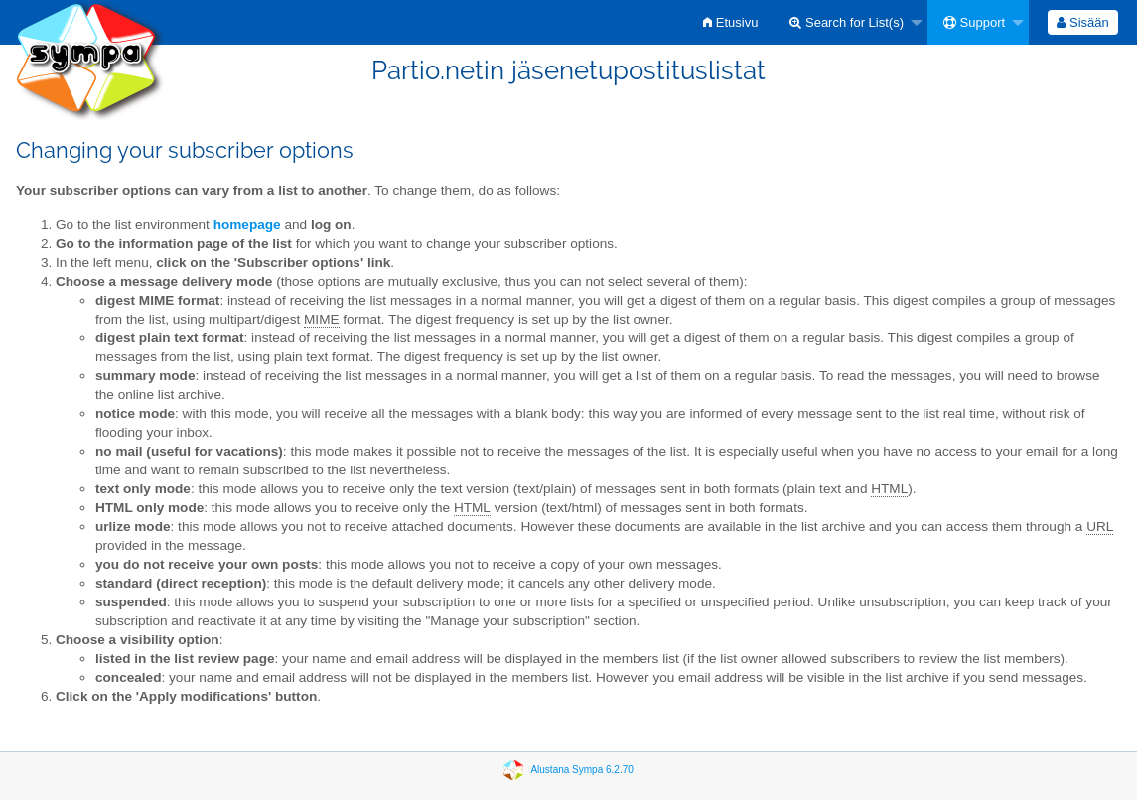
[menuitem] (730, 22)
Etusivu (730, 22)
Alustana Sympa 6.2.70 (581, 769)
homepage (247, 224)
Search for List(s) (846, 22)
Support (974, 22)
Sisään (1082, 22)
